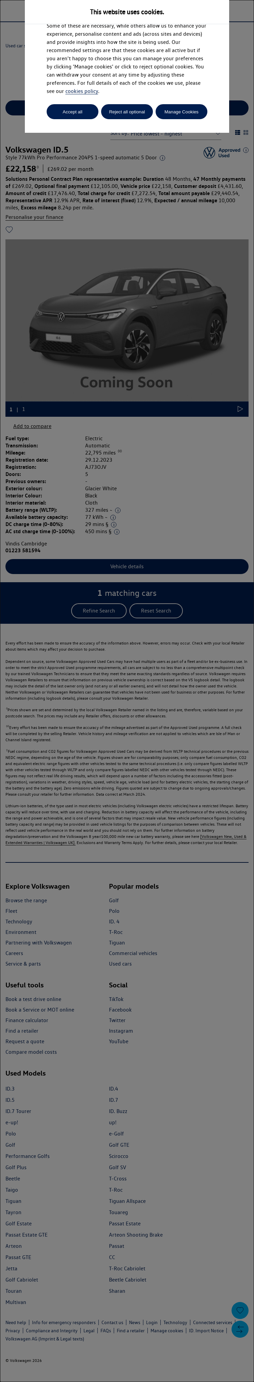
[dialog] (127, 691)
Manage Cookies (181, 111)
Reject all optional (127, 111)
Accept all (72, 111)
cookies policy (81, 91)
